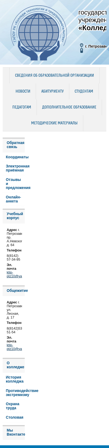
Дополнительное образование (69, 107)
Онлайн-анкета (13, 199)
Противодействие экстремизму (15, 393)
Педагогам (21, 107)
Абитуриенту (52, 91)
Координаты (15, 157)
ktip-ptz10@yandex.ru (20, 274)
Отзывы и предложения (15, 184)
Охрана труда (12, 406)
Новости (23, 91)
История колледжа (15, 379)
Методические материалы (54, 123)
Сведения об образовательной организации (54, 76)
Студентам (84, 91)
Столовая (14, 417)
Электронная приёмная (15, 168)
